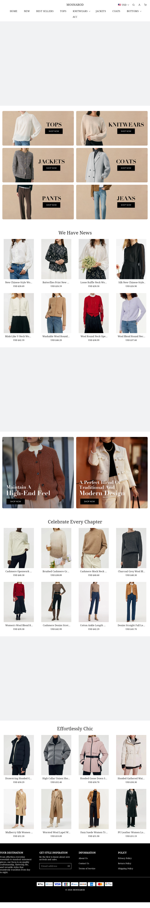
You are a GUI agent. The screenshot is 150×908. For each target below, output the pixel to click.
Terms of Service (87, 874)
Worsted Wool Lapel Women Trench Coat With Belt (56, 843)
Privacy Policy (125, 864)
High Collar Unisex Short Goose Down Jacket (56, 788)
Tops (63, 11)
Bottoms (133, 11)
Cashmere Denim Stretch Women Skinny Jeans (56, 634)
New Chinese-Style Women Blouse (17, 285)
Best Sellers (45, 11)
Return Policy (124, 869)
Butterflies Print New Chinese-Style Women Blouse (56, 288)
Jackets (101, 11)
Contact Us (84, 869)
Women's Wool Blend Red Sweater (18, 631)
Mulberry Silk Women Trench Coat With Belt (18, 840)
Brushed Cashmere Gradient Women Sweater (56, 579)
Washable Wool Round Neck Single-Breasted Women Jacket (56, 343)
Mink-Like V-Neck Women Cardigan (18, 340)
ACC (75, 17)
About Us (83, 864)
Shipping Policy (125, 874)
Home (13, 11)
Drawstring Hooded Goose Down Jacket (18, 785)
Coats (116, 11)
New (27, 11)
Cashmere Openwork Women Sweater (18, 576)
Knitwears (80, 11)
